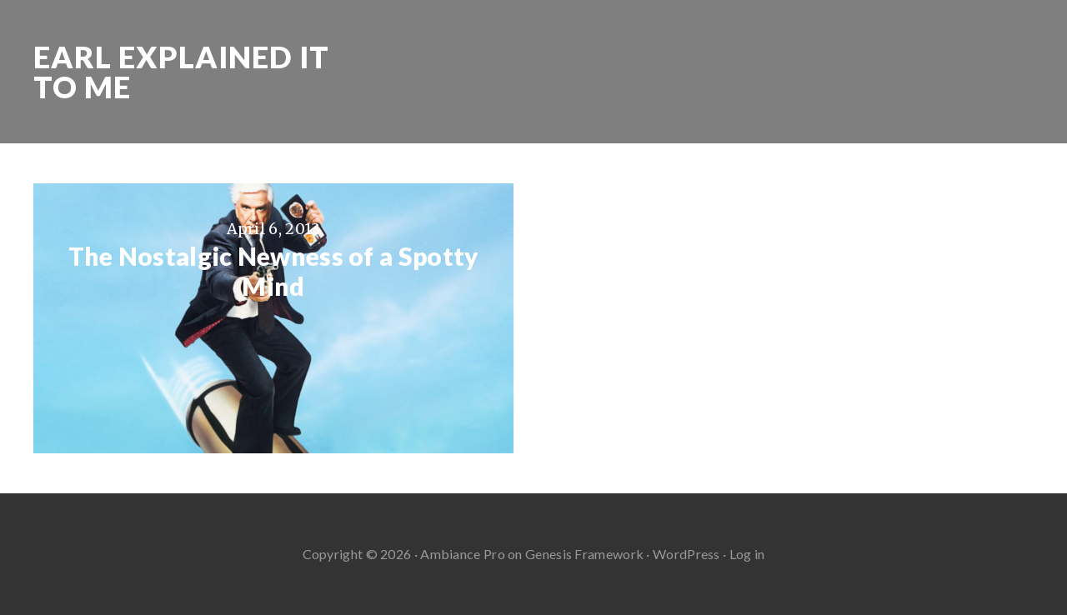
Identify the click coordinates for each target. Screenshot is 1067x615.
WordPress (686, 554)
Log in (747, 554)
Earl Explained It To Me (181, 71)
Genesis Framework (584, 554)
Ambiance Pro (462, 554)
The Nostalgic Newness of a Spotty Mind (273, 271)
